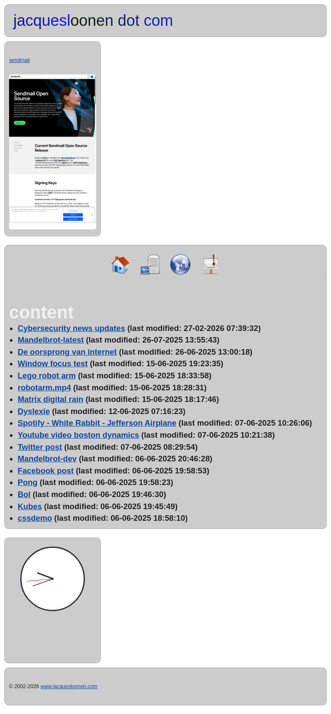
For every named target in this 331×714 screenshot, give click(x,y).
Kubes (30, 506)
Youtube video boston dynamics (78, 434)
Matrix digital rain (50, 399)
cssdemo (35, 517)
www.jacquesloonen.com (69, 686)
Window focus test (52, 363)
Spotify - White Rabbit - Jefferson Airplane (97, 422)
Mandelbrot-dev (47, 458)
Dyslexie (34, 411)
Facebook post (46, 470)
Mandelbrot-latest (51, 339)
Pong (27, 482)
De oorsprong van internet (67, 351)
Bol (24, 494)
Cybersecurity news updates (71, 328)
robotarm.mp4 (44, 387)
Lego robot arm (47, 375)
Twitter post (40, 446)
